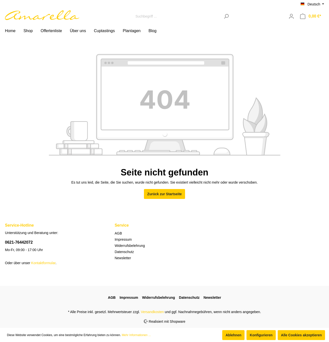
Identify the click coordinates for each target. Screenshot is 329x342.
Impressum (123, 239)
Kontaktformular (43, 263)
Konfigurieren (261, 335)
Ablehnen (233, 335)
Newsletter (123, 258)
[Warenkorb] (310, 16)
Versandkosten (152, 312)
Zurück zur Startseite (164, 194)
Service (122, 225)
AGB (118, 233)
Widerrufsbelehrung (130, 246)
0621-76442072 (19, 242)
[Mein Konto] (291, 16)
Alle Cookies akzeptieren (301, 335)
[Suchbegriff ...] (177, 16)
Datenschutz (124, 252)
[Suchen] (226, 16)
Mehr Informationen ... (136, 335)
